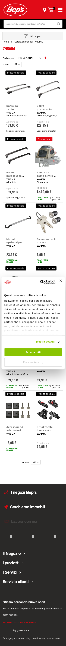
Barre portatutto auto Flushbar (46, 109)
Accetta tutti (33, 352)
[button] (44, 10)
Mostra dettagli (45, 341)
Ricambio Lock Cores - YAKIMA (46, 242)
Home (6, 41)
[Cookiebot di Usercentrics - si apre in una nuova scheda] (41, 282)
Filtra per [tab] (36, 36)
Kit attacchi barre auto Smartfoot (44, 430)
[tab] (33, 554)
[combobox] (33, 24)
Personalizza (33, 362)
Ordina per (8, 58)
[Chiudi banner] (60, 282)
